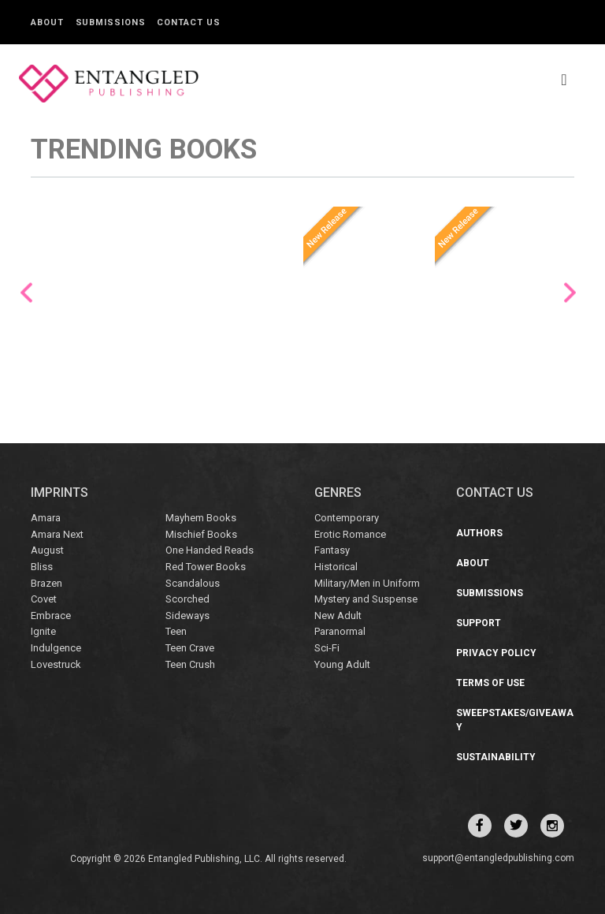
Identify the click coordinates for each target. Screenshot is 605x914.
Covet (44, 599)
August (47, 550)
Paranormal (340, 631)
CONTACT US (494, 492)
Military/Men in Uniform (367, 583)
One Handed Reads (209, 550)
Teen (176, 631)
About (47, 22)
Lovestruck (56, 664)
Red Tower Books (205, 567)
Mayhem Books (200, 518)
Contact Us (188, 22)
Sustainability (496, 757)
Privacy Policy (496, 652)
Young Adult (342, 664)
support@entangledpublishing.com (498, 858)
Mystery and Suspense (366, 599)
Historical (336, 567)
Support (478, 623)
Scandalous (192, 583)
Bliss (42, 567)
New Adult (338, 615)
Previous (26, 293)
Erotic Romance (350, 534)
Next (570, 293)
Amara (46, 518)
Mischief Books (201, 534)
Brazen (46, 583)
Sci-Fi (327, 648)
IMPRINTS (59, 492)
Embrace (51, 615)
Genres (338, 492)
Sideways (187, 615)
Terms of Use (490, 682)
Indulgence (56, 648)
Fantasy (332, 550)
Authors (479, 533)
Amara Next (57, 534)
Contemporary (346, 518)
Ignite (43, 631)
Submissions (111, 22)
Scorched (187, 599)
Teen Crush (190, 664)
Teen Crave (189, 648)
